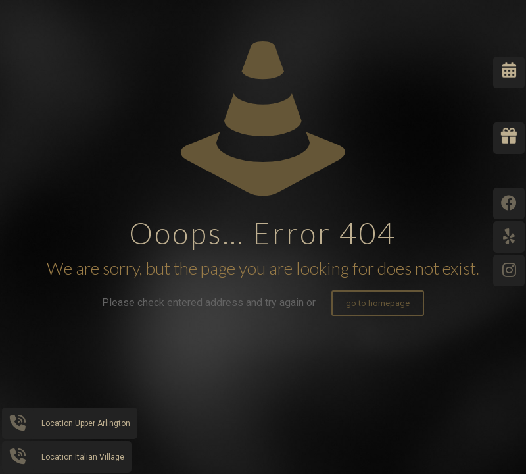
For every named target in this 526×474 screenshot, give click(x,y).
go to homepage (378, 303)
